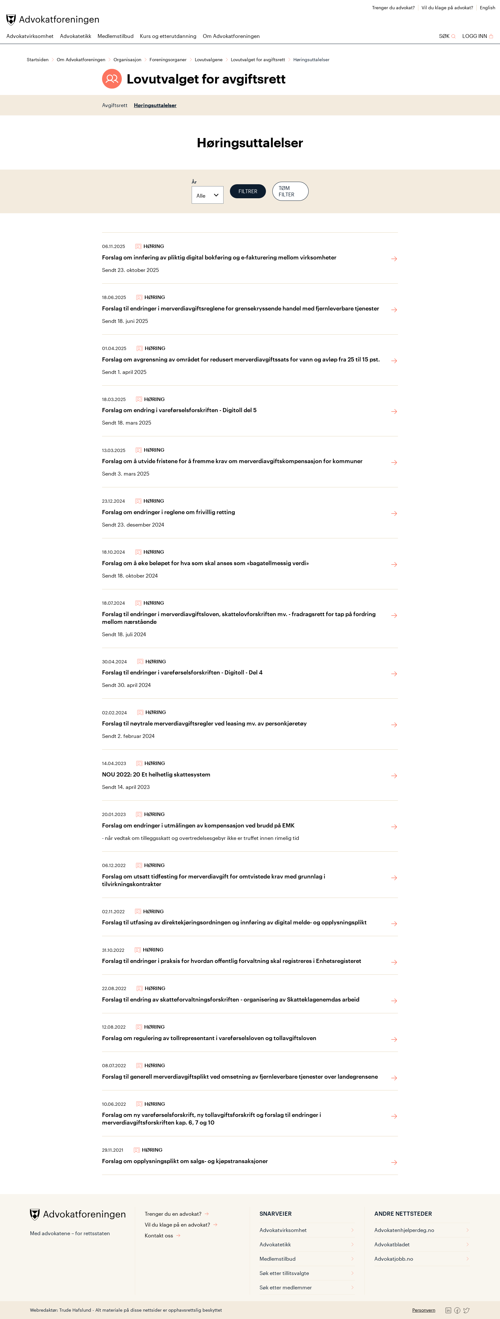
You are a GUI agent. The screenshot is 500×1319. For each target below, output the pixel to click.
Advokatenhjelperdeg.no (422, 1230)
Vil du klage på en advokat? (181, 1224)
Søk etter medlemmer (307, 1287)
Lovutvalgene (209, 59)
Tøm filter (286, 191)
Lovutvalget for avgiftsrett (258, 59)
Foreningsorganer (168, 59)
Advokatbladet (422, 1244)
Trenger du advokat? (393, 7)
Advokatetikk (75, 36)
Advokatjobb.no (422, 1259)
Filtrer (248, 191)
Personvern (423, 1310)
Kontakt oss (163, 1235)
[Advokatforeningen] (52, 20)
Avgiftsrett (115, 105)
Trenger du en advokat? (177, 1214)
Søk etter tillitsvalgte (307, 1273)
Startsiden (37, 59)
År (194, 182)
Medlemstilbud (116, 36)
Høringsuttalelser (155, 105)
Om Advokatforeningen (231, 36)
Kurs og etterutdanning (168, 36)
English (487, 7)
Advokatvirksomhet (30, 36)
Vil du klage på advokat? (447, 7)
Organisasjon (127, 59)
